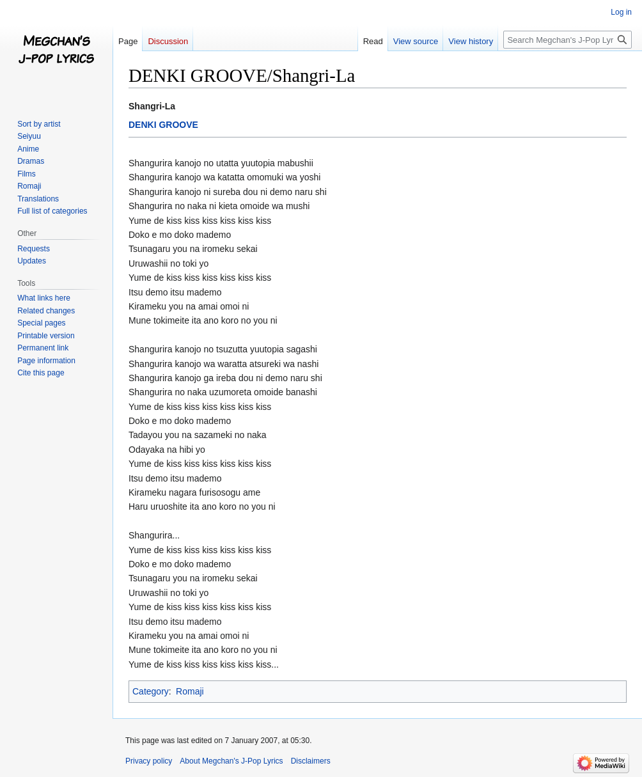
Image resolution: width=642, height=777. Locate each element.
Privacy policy (148, 761)
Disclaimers (311, 761)
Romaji (190, 691)
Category (150, 691)
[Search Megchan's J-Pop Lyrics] (567, 40)
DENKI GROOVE (163, 125)
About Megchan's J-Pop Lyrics (231, 761)
